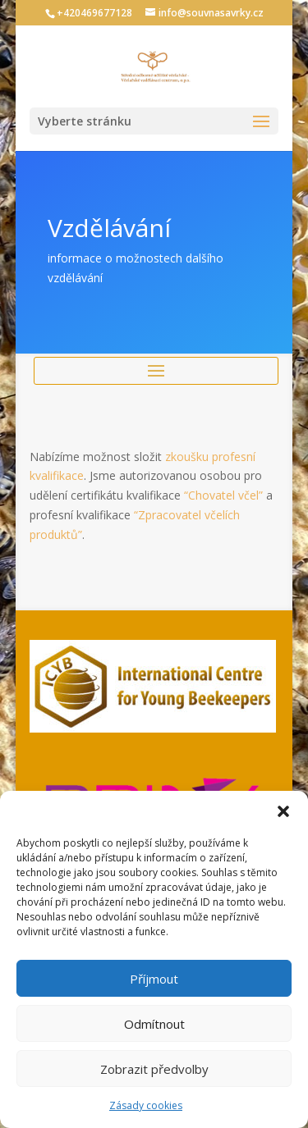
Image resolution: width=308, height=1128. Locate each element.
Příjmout (154, 978)
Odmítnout (154, 1024)
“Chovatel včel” (223, 495)
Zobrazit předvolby (154, 1069)
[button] (283, 811)
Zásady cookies (145, 1105)
